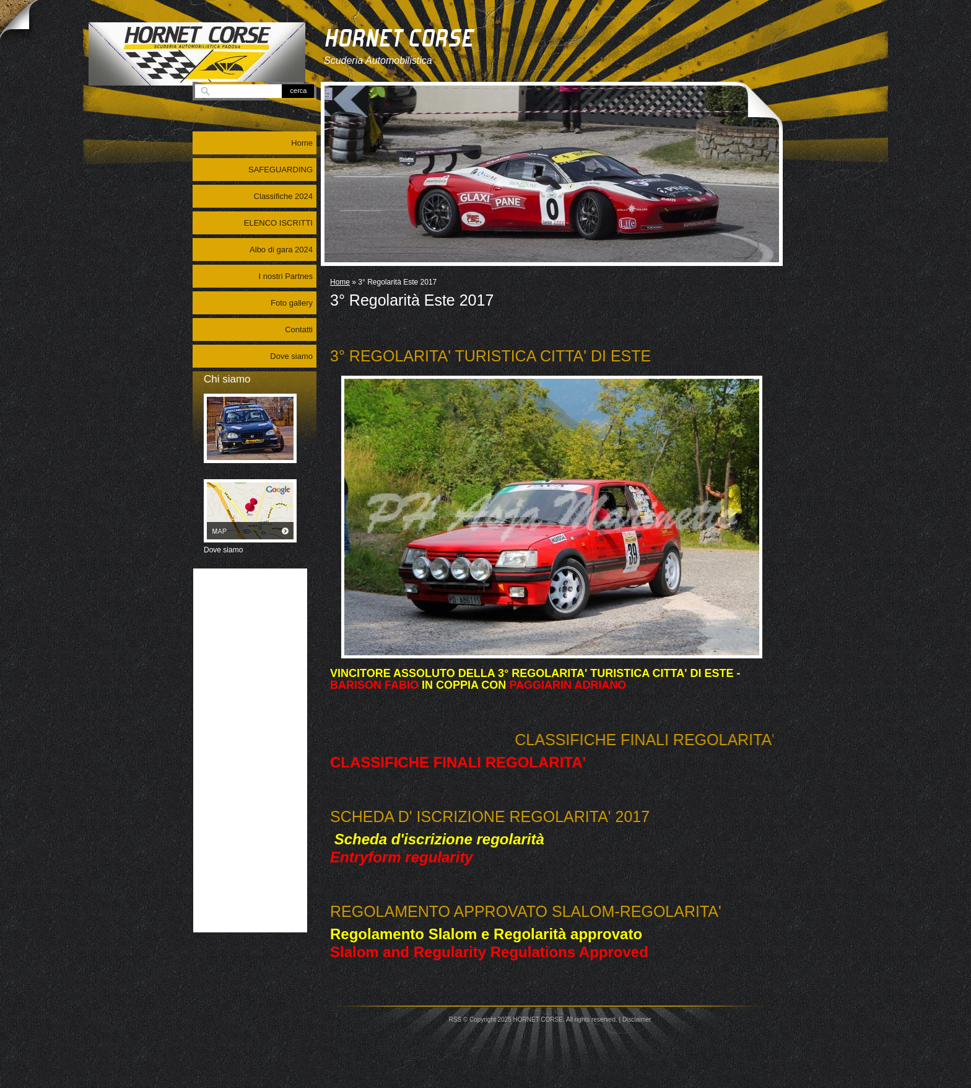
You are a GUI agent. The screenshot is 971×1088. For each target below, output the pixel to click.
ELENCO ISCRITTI (278, 223)
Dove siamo (291, 356)
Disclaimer (636, 1019)
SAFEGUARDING (280, 169)
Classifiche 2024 (283, 196)
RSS (454, 1019)
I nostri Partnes (286, 276)
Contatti (299, 329)
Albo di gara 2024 (281, 249)
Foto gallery (292, 302)
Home (340, 282)
